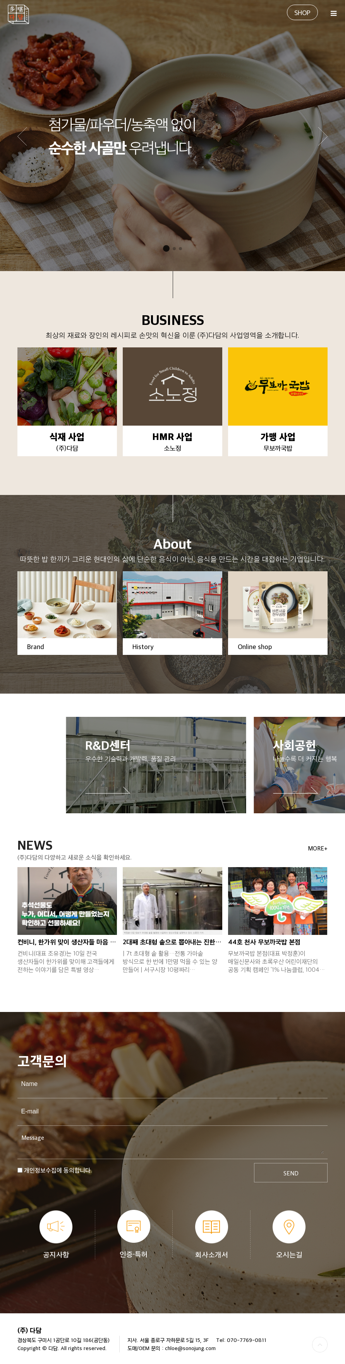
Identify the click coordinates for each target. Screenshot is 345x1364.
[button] (323, 136)
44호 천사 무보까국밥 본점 (264, 941)
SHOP (302, 12)
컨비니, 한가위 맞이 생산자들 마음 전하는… (67, 941)
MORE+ (318, 848)
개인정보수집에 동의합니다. (58, 1170)
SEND (291, 1173)
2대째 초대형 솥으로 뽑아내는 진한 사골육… (172, 941)
